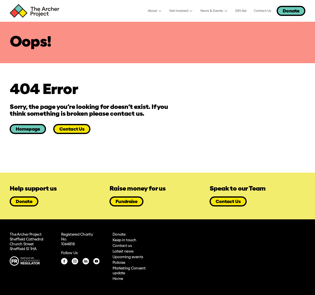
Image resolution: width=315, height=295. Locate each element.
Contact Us (71, 129)
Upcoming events (127, 257)
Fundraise (126, 201)
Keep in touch (124, 240)
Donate (291, 11)
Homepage (28, 129)
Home (117, 279)
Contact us (122, 246)
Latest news (122, 252)
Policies (118, 263)
